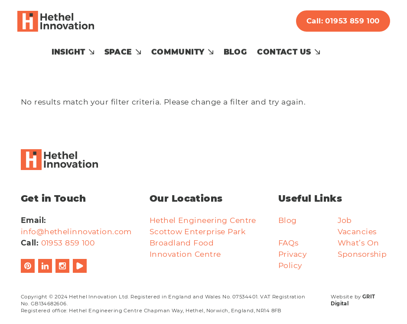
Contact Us (302, 47)
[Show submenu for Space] (156, 48)
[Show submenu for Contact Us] (335, 48)
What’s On (358, 231)
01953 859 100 (68, 231)
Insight (86, 47)
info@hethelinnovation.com (76, 220)
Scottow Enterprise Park (197, 220)
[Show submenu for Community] (228, 48)
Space (136, 47)
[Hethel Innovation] (59, 21)
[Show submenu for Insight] (109, 48)
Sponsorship (362, 242)
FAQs (288, 231)
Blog (253, 47)
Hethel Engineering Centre (203, 208)
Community (195, 47)
